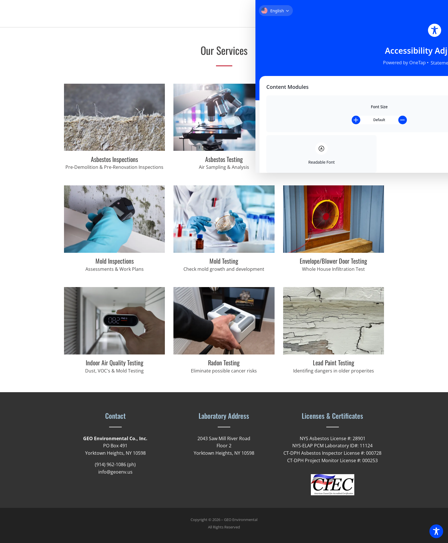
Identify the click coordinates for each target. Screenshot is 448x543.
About (306, 13)
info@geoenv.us (115, 472)
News (352, 13)
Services (329, 13)
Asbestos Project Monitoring (333, 159)
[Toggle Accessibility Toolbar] (436, 531)
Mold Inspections (114, 260)
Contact (374, 13)
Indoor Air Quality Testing (114, 362)
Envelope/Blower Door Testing (333, 260)
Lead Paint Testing (333, 362)
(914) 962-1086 (110, 464)
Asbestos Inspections (114, 159)
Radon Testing (224, 362)
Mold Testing (223, 260)
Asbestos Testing (224, 159)
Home (285, 13)
